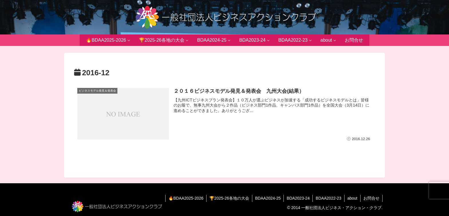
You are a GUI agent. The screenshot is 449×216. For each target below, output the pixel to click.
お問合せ (371, 198)
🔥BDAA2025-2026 (185, 198)
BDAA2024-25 (268, 198)
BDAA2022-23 (328, 198)
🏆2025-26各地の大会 (229, 198)
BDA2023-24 (298, 198)
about (352, 198)
